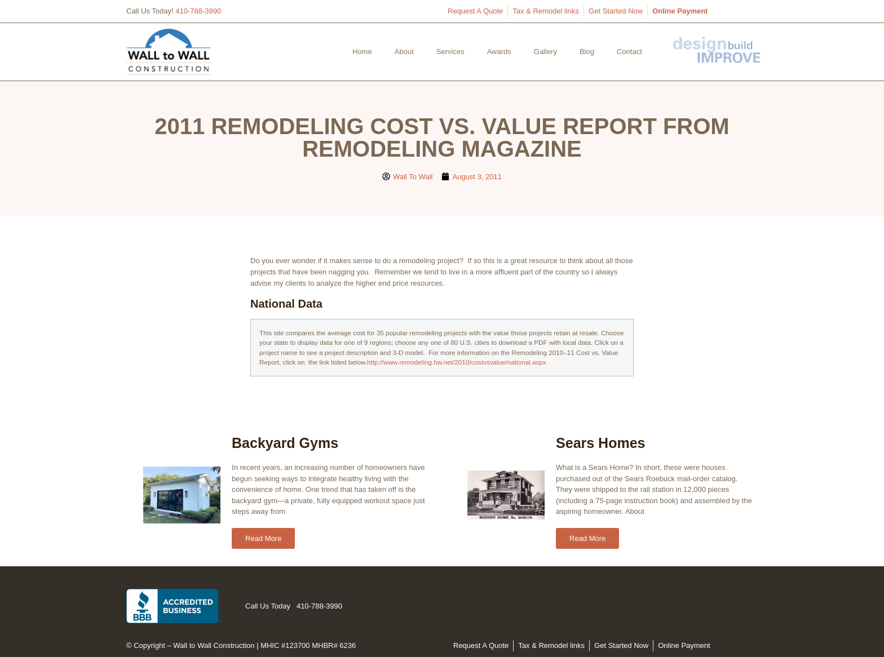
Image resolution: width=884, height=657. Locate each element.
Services (450, 51)
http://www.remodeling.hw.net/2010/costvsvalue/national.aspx (456, 362)
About (404, 51)
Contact (629, 51)
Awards (499, 51)
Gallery (545, 51)
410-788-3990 (198, 11)
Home (362, 51)
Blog (587, 51)
